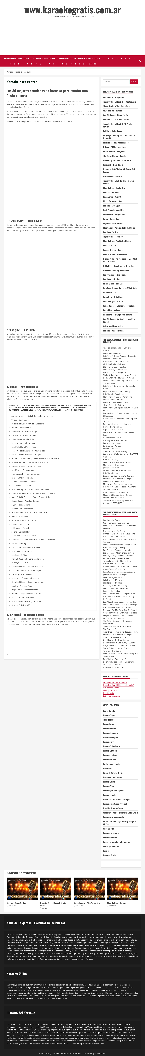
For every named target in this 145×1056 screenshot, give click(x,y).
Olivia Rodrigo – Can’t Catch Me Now (117, 241)
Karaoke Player (64, 58)
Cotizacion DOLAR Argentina (115, 682)
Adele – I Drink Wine (110, 192)
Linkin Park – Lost (110, 292)
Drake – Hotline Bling (111, 219)
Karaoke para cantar (111, 833)
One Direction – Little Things (114, 274)
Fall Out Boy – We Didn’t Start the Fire (117, 160)
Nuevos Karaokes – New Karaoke (16, 58)
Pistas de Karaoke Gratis (113, 773)
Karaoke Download (110, 750)
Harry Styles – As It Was (112, 176)
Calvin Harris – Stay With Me (114, 214)
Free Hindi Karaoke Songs (113, 808)
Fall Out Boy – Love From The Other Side (118, 266)
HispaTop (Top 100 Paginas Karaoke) (118, 685)
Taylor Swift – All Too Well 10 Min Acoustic (119, 101)
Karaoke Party (108, 742)
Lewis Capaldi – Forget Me (113, 210)
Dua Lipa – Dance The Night (113, 330)
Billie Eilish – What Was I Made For (116, 142)
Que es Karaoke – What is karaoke (87, 58)
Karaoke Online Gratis (111, 746)
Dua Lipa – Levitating (111, 279)
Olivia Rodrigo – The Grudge (114, 188)
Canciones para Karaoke (112, 777)
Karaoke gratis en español (113, 790)
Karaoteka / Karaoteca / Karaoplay (116, 799)
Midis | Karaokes (110, 690)
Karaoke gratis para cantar (113, 817)
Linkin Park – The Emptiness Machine (117, 314)
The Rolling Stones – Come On (114, 156)
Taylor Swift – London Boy (113, 236)
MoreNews (88, 1053)
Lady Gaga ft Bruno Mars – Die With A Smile (120, 288)
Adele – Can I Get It (110, 245)
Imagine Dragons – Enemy (113, 250)
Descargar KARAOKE (111, 846)
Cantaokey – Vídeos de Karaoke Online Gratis (120, 812)
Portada (10, 72)
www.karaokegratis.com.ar (72, 9)
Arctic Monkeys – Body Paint (114, 151)
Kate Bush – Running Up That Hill (116, 270)
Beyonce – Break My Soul (112, 223)
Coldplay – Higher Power (112, 131)
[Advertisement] (72, 36)
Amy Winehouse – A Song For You (115, 115)
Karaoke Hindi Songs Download (115, 804)
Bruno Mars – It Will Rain (112, 297)
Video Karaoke (108, 828)
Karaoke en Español (110, 737)
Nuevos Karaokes (109, 724)
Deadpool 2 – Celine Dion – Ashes (116, 119)
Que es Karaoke (109, 711)
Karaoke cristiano (110, 755)
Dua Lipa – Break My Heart (113, 97)
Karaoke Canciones (110, 733)
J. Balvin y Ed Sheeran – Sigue (114, 147)
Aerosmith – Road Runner (113, 164)
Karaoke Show (108, 786)
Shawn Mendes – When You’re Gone (116, 106)
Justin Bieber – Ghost (111, 310)
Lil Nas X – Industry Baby (112, 201)
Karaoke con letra (110, 837)
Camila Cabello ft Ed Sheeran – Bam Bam (118, 305)
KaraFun (106, 850)
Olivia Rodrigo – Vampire (112, 110)
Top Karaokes (108, 719)
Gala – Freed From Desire (113, 326)
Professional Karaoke (111, 764)
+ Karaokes (91, 64)
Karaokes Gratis (109, 855)
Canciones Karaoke (111, 687)
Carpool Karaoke (109, 795)
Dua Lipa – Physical (110, 232)
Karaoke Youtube (109, 728)
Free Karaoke (108, 693)
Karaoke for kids (109, 759)
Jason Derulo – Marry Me (112, 196)
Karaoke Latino (109, 781)
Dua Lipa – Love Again (111, 205)
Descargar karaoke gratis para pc (116, 842)
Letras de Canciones (111, 696)
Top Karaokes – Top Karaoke (44, 58)
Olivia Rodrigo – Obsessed (113, 301)
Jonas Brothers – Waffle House (115, 254)
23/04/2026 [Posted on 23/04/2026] (12, 906)
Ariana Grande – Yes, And (112, 283)
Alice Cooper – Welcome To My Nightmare (119, 227)
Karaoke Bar (108, 768)
